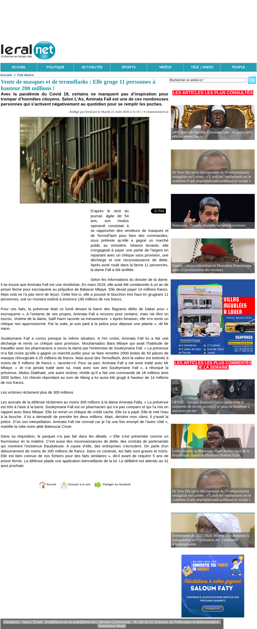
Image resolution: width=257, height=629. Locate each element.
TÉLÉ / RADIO (201, 67)
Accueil (6, 75)
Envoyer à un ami (72, 484)
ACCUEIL (19, 67)
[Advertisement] (165, 49)
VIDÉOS (165, 67)
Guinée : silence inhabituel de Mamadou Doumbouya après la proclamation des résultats (209, 268)
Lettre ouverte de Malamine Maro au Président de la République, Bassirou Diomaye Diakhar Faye (208, 453)
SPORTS (129, 67)
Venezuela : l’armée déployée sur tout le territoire (207, 225)
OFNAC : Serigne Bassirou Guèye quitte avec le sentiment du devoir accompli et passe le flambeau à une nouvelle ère (211, 407)
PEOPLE (238, 67)
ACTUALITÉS (92, 67)
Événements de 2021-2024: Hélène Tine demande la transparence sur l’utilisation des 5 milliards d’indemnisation (208, 540)
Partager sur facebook (118, 484)
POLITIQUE (55, 67)
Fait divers (25, 75)
